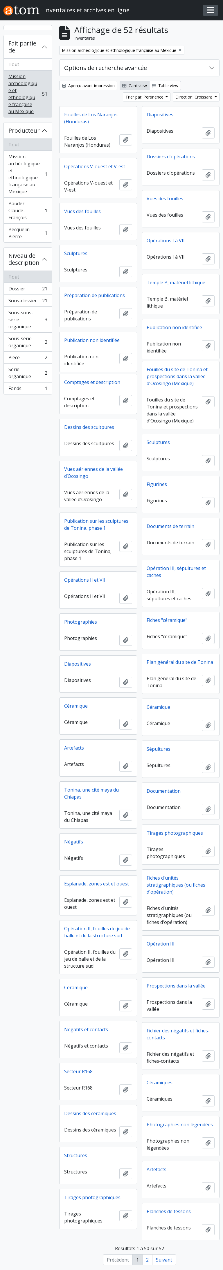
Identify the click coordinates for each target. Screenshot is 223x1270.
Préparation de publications (94, 295)
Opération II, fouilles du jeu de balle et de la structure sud (97, 932)
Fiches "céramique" (167, 620)
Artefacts (74, 748)
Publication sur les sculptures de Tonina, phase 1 (96, 524)
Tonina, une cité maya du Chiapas (91, 793)
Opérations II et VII (84, 580)
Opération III (161, 944)
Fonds (27, 389)
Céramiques (159, 1082)
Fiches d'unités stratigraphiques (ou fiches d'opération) (176, 885)
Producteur (24, 130)
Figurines (157, 484)
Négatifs (73, 842)
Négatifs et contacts (86, 1029)
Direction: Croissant (194, 97)
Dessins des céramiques (90, 1113)
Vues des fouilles (165, 198)
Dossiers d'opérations (171, 156)
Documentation (164, 791)
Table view (165, 85)
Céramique (76, 706)
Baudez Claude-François (27, 210)
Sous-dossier (27, 302)
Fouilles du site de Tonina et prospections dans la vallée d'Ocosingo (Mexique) (177, 376)
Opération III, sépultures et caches (176, 571)
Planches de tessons (169, 1211)
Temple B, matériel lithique (176, 282)
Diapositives (160, 114)
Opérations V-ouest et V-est (94, 166)
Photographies (80, 622)
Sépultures (158, 749)
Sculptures (75, 253)
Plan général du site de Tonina (180, 662)
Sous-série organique (27, 342)
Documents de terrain (170, 526)
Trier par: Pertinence (145, 97)
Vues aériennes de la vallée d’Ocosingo (93, 472)
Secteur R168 (78, 1071)
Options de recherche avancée (105, 68)
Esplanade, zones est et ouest (96, 883)
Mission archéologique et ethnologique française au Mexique (27, 94)
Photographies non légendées (180, 1124)
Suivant (164, 1260)
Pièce (27, 359)
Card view (134, 85)
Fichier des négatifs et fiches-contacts (178, 1034)
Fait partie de (22, 46)
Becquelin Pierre (27, 233)
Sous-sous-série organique (27, 319)
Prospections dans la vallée (176, 986)
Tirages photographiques (175, 833)
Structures (75, 1155)
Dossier (27, 290)
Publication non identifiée (174, 327)
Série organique (27, 373)
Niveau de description (23, 259)
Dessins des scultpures (89, 427)
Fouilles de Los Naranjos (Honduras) (91, 118)
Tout (13, 64)
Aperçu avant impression (88, 85)
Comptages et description (92, 382)
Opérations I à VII (166, 240)
